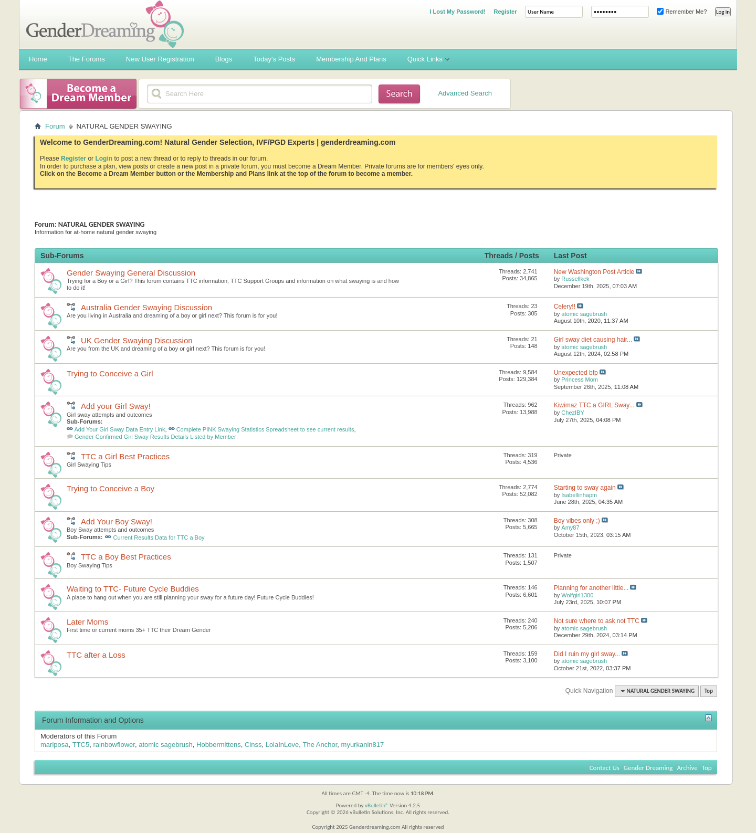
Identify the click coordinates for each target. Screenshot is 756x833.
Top (709, 691)
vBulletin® (376, 805)
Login (103, 158)
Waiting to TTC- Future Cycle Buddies (133, 588)
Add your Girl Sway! (116, 406)
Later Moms (87, 621)
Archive (687, 768)
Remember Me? (682, 11)
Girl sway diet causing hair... (593, 339)
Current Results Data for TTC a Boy (159, 537)
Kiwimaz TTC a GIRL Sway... (594, 405)
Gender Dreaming (648, 768)
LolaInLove (282, 744)
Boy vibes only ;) (577, 520)
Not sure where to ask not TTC (596, 621)
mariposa (54, 744)
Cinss (253, 744)
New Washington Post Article (594, 272)
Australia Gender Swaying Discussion (146, 307)
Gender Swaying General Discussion (131, 272)
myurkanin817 (362, 744)
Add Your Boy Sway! (116, 521)
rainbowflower (114, 744)
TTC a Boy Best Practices (126, 556)
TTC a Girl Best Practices (125, 456)
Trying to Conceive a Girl (110, 373)
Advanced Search (465, 93)
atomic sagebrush (166, 744)
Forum (55, 126)
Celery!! (564, 306)
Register (505, 11)
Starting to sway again (585, 487)
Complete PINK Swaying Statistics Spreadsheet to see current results (265, 429)
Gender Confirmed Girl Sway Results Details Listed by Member (155, 437)
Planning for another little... (591, 588)
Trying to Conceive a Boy (110, 488)
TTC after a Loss (96, 654)
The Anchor (320, 744)
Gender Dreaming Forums (105, 24)
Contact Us (605, 768)
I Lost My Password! (457, 11)
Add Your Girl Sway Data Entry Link (119, 429)
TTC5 (81, 744)
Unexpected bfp (576, 372)
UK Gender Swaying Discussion (137, 340)
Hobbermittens (218, 744)
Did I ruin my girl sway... (587, 654)
